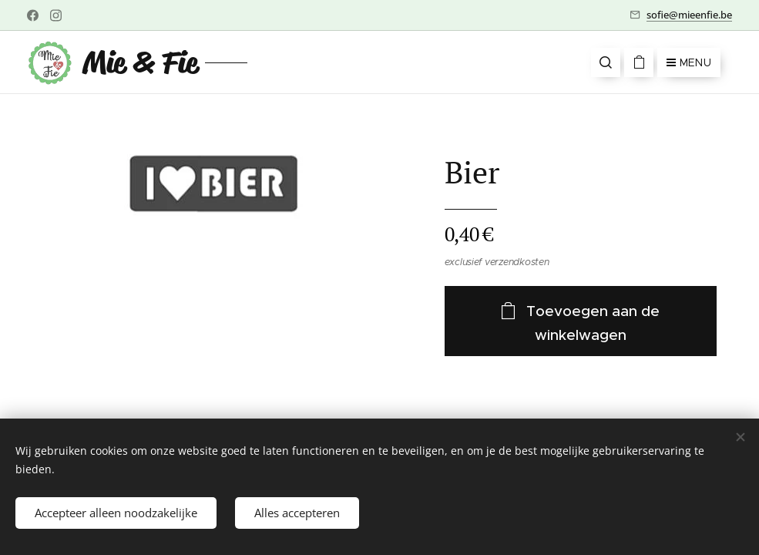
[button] (605, 62)
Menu (689, 62)
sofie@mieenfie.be (689, 15)
